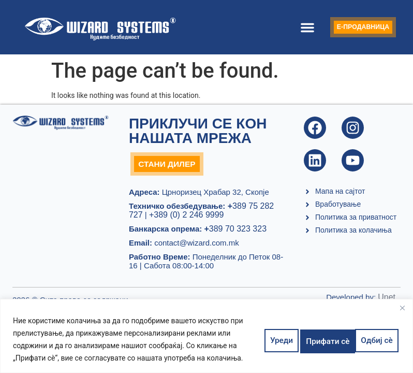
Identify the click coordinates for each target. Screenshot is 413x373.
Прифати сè (371, 339)
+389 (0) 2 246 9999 (186, 217)
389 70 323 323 (235, 231)
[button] (291, 27)
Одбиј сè (315, 339)
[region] (206, 336)
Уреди (271, 339)
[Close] (402, 308)
